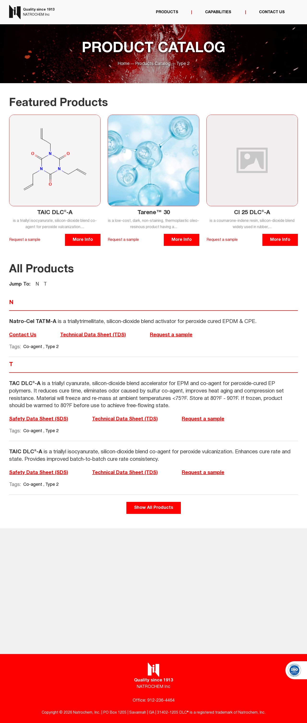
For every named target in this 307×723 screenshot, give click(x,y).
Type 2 (52, 347)
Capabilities (218, 12)
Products (167, 12)
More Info (83, 240)
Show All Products (153, 508)
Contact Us (272, 12)
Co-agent (33, 347)
